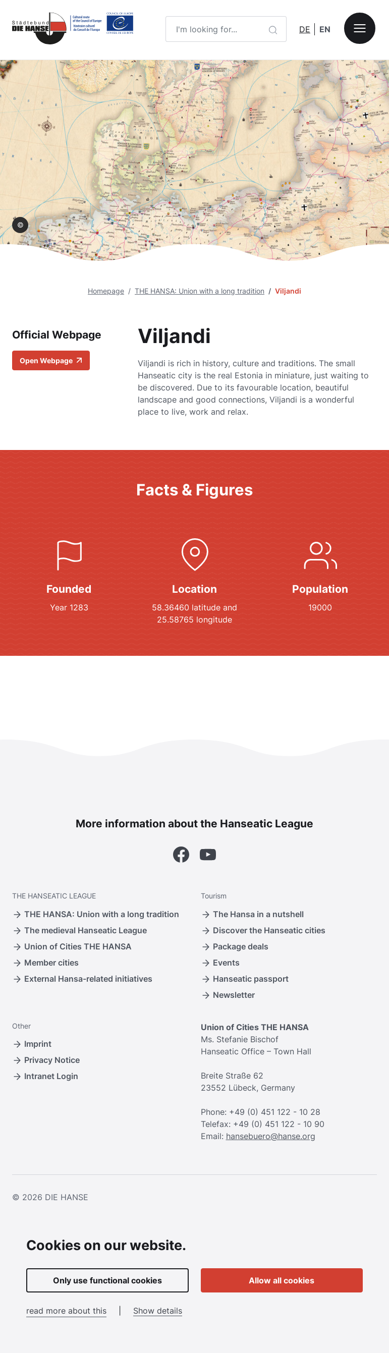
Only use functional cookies (107, 1280)
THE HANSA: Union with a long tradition (199, 291)
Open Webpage (51, 360)
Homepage (106, 291)
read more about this (66, 1311)
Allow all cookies (281, 1280)
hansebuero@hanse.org (270, 1136)
